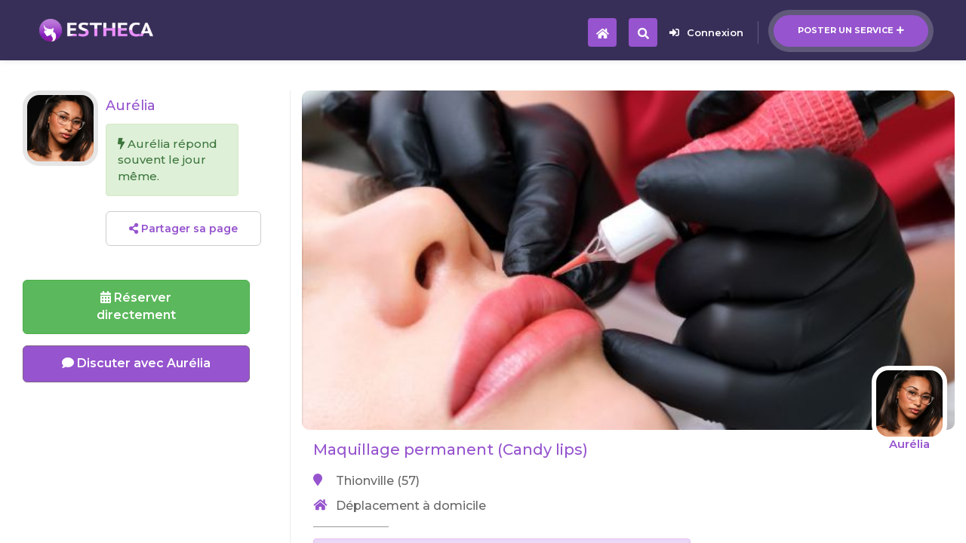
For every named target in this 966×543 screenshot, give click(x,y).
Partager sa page (183, 228)
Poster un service (851, 30)
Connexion (706, 32)
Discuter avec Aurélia (136, 363)
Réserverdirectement (136, 306)
